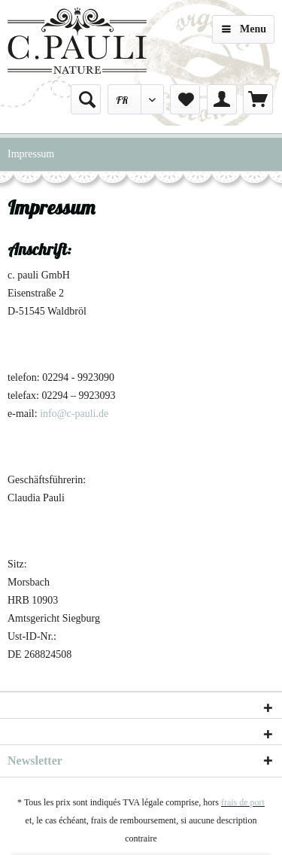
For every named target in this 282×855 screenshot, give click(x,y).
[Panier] (258, 99)
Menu (244, 26)
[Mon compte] (222, 99)
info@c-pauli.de (74, 413)
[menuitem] (86, 99)
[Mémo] (185, 99)
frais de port (243, 802)
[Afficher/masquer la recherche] (86, 99)
